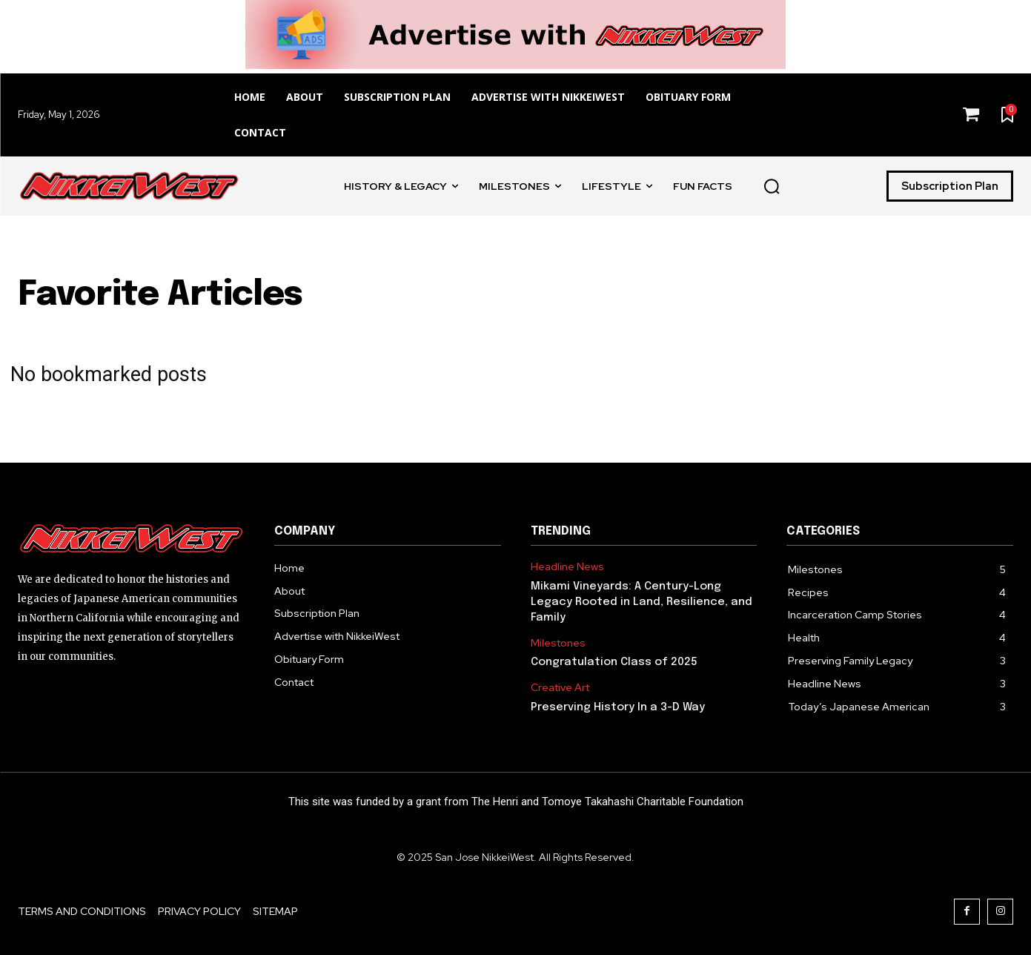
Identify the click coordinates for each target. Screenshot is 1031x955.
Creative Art (560, 687)
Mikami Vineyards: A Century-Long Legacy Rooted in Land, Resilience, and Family (641, 602)
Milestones (558, 643)
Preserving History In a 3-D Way (618, 707)
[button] (771, 186)
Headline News (567, 567)
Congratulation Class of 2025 (614, 662)
